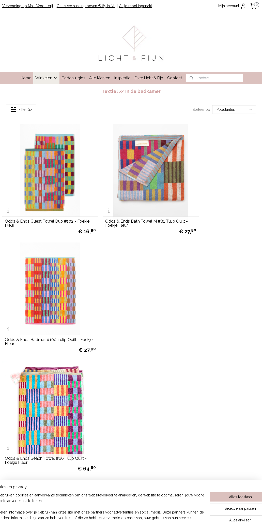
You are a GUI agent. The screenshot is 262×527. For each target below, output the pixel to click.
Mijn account (232, 6)
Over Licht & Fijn (148, 78)
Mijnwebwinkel (185, 517)
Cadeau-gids (73, 78)
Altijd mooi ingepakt (135, 6)
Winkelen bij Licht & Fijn (22, 360)
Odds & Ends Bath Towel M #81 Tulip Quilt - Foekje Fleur (127, 210)
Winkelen (46, 78)
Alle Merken (99, 78)
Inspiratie (122, 78)
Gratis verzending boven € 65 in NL (86, 6)
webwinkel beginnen (142, 517)
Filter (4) (21, 109)
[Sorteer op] (234, 110)
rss (124, 517)
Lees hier (195, 394)
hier (186, 434)
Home (26, 78)
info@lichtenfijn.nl (16, 428)
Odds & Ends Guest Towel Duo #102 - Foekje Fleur (40, 210)
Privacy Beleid (13, 389)
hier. (184, 480)
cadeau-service (239, 400)
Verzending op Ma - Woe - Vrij (27, 6)
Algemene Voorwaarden (22, 377)
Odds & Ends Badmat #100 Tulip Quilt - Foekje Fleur (216, 210)
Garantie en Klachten (19, 383)
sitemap (114, 517)
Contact (174, 78)
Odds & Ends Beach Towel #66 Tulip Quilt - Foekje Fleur (39, 316)
